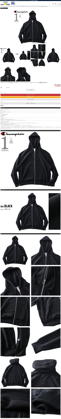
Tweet (1, 101)
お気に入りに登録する (30, 99)
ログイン (53, 4)
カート (55, 4)
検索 (59, 4)
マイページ (58, 4)
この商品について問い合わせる (30, 103)
